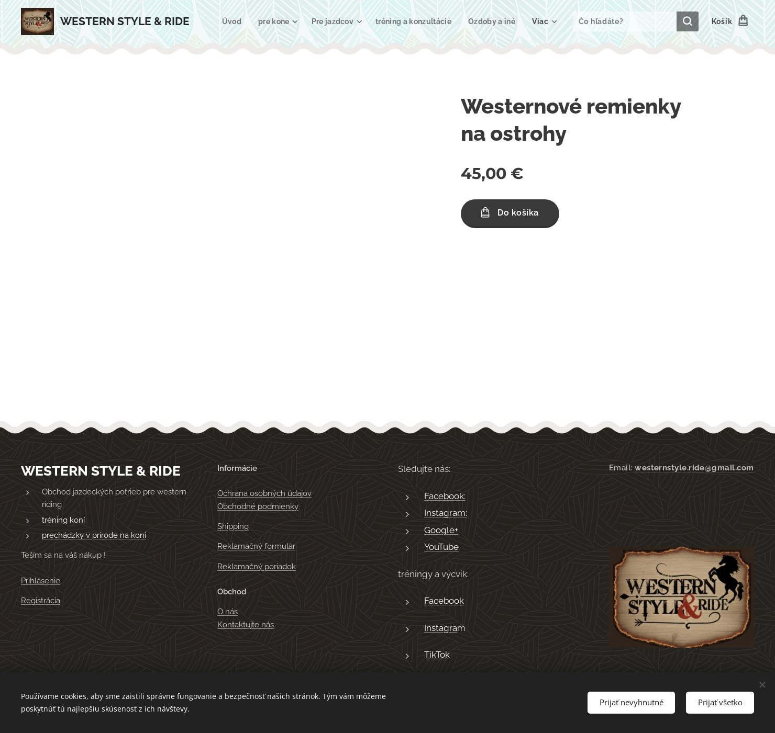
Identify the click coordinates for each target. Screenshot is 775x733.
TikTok (437, 655)
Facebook (444, 601)
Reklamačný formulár (256, 546)
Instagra (440, 628)
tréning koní (63, 520)
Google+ (441, 530)
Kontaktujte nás (245, 624)
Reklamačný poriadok (256, 566)
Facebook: (445, 496)
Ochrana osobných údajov (264, 494)
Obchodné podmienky (257, 506)
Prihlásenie (40, 580)
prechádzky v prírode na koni (94, 535)
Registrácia (40, 600)
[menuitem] (290, 21)
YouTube (441, 547)
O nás (227, 612)
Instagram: (445, 513)
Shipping (233, 526)
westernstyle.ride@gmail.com (694, 467)
